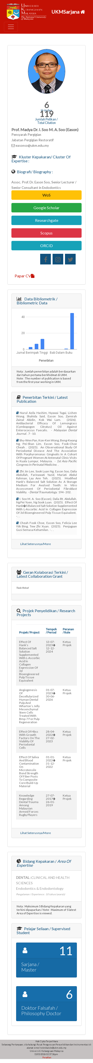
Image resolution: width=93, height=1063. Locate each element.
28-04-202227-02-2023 (50, 736)
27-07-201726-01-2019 (50, 800)
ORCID (46, 245)
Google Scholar (46, 207)
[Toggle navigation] (11, 27)
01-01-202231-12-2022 (50, 762)
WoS (46, 195)
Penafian (46, 1057)
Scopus (46, 232)
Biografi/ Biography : (34, 171)
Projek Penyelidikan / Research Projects (46, 612)
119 (46, 114)
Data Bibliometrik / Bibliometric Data (37, 300)
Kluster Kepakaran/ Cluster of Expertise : (41, 158)
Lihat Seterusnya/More (35, 544)
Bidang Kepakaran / (44, 863)
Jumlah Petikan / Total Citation (46, 121)
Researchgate (46, 220)
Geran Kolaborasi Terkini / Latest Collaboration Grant (42, 574)
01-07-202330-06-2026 (50, 694)
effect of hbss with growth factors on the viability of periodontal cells (29, 739)
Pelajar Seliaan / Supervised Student (43, 930)
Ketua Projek (67, 643)
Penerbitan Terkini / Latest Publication (42, 399)
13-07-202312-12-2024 (50, 646)
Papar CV (24, 275)
